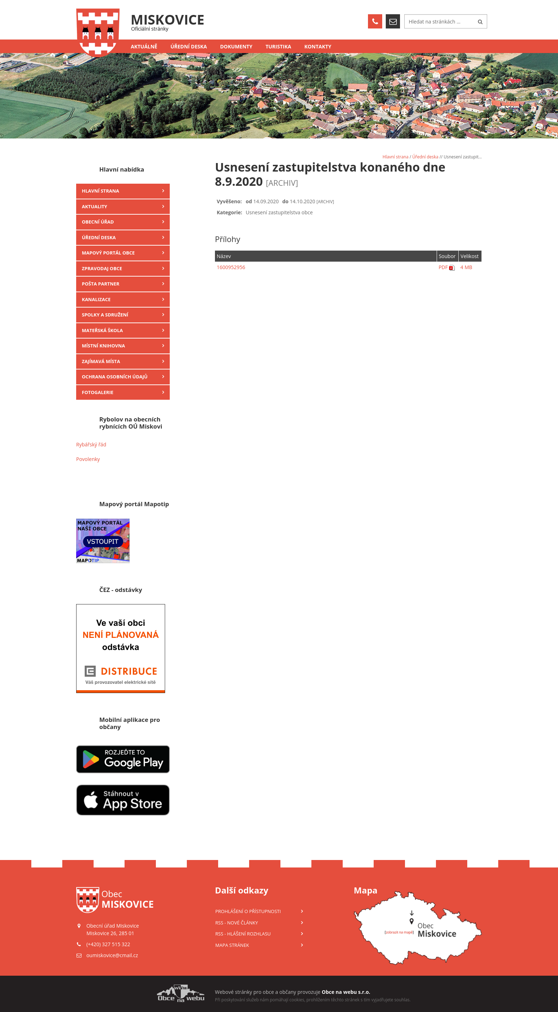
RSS (236, 922)
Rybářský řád (91, 444)
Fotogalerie (98, 392)
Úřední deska (188, 46)
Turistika (278, 46)
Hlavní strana (100, 191)
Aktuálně (144, 46)
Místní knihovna (103, 345)
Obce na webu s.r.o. (346, 992)
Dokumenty (236, 46)
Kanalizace (96, 299)
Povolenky (88, 459)
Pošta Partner (100, 283)
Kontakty (317, 46)
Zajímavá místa (101, 361)
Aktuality (94, 206)
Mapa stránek (232, 945)
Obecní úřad (98, 222)
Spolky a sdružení (105, 314)
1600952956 (231, 267)
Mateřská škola (102, 330)
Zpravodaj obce (102, 268)
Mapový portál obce (108, 253)
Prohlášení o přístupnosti (248, 911)
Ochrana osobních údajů (115, 376)
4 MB (466, 267)
